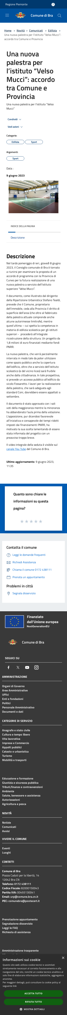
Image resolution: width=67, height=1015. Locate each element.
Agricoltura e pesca (14, 804)
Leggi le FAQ (10, 928)
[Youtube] (27, 667)
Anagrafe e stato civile (16, 730)
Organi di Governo (13, 686)
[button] (33, 1009)
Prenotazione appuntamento (20, 919)
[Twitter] (17, 667)
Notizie (6, 822)
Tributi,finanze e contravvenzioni (22, 787)
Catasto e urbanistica (15, 751)
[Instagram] (36, 667)
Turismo (7, 756)
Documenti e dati (12, 711)
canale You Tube (16, 449)
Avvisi (6, 831)
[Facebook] (8, 667)
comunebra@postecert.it (24, 901)
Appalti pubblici (12, 747)
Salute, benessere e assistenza (21, 795)
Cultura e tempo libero (16, 734)
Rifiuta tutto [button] (33, 1001)
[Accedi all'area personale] (53, 4)
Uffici (5, 694)
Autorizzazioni (11, 800)
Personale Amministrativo (18, 707)
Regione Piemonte (16, 4)
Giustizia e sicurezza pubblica (20, 783)
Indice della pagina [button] (23, 226)
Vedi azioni (16, 127)
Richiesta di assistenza (16, 932)
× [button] (63, 958)
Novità (21, 30)
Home (7, 30)
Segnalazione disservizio (17, 923)
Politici (6, 703)
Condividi (15, 119)
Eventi (6, 848)
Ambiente (8, 791)
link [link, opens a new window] (15, 986)
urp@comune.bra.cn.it (24, 896)
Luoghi (6, 852)
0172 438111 (22, 884)
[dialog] (33, 984)
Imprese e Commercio (15, 743)
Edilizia (52, 30)
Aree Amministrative (15, 690)
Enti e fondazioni (12, 699)
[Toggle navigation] (7, 15)
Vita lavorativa (11, 739)
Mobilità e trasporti (14, 760)
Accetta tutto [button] (33, 993)
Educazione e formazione (17, 778)
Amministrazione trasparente (20, 950)
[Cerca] (59, 15)
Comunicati (36, 30)
